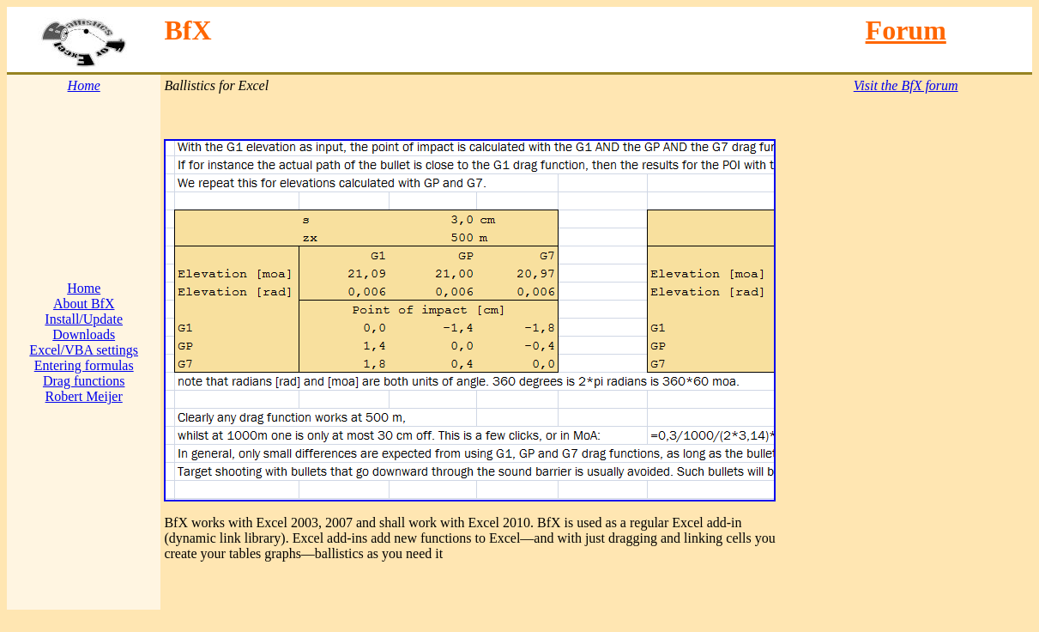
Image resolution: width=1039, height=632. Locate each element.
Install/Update (84, 319)
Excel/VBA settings (83, 350)
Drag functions (84, 381)
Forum (906, 30)
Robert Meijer (84, 396)
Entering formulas (84, 365)
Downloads (83, 334)
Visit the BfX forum (906, 85)
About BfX (84, 303)
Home (83, 288)
